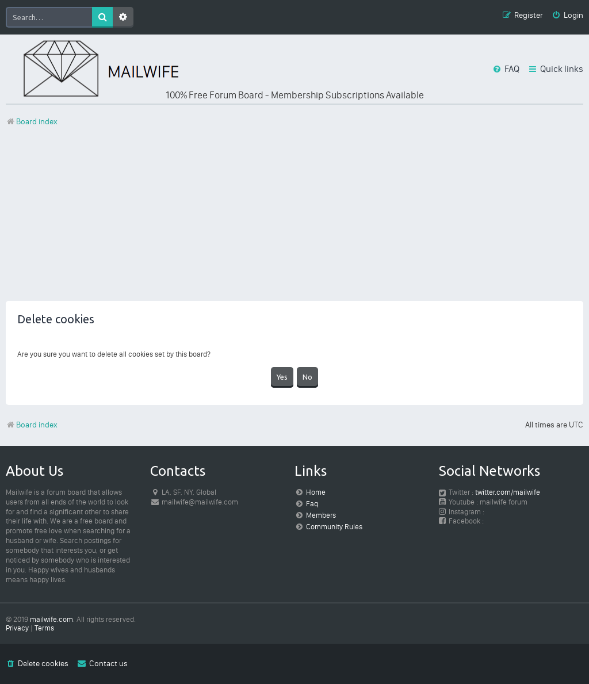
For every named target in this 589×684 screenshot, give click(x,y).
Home (316, 492)
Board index (32, 425)
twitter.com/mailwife (507, 492)
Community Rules (334, 526)
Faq (312, 503)
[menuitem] (567, 16)
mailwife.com (51, 619)
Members (321, 515)
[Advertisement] (294, 220)
